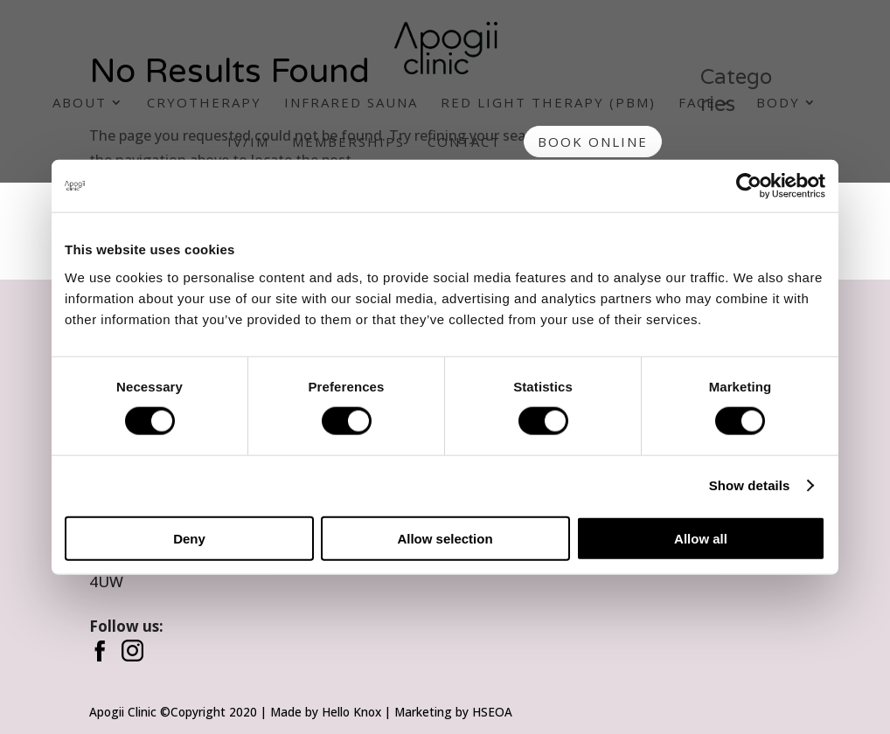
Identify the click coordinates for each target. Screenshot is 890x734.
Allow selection (444, 537)
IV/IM (248, 142)
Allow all (700, 537)
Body (778, 103)
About (79, 103)
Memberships (348, 142)
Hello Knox (351, 711)
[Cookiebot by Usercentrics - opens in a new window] (748, 186)
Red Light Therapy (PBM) (548, 103)
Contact (464, 142)
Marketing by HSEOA (453, 711)
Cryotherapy (204, 103)
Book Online (593, 141)
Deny (189, 537)
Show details (749, 485)
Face (697, 103)
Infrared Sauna (351, 103)
